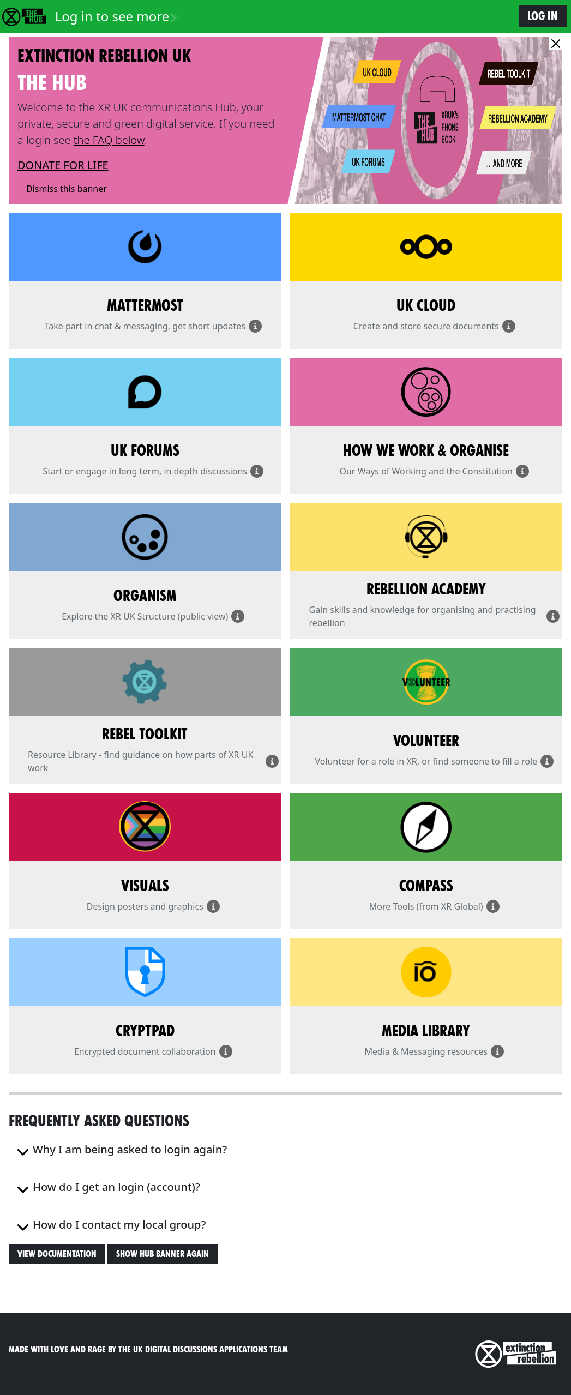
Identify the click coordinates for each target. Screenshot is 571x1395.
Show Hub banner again (162, 1254)
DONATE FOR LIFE (63, 165)
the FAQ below (109, 140)
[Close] (555, 43)
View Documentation (57, 1254)
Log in (542, 16)
